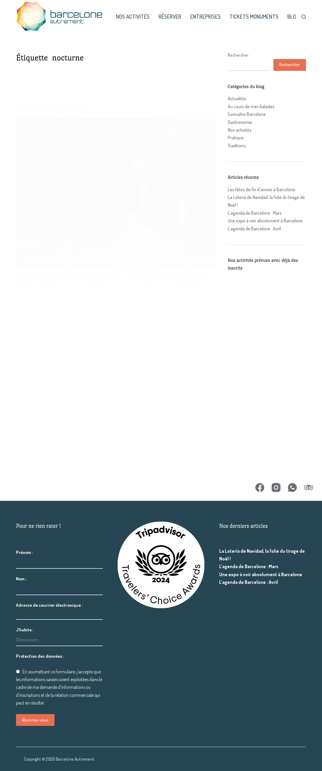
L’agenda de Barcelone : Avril (254, 229)
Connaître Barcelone (247, 114)
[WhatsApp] (292, 487)
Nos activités (133, 16)
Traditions (237, 146)
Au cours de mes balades (251, 106)
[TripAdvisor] (308, 487)
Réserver (169, 16)
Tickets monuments (254, 16)
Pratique (236, 138)
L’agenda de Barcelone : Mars (255, 213)
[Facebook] (259, 487)
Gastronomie (240, 122)
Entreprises (205, 16)
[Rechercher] (304, 17)
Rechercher (238, 55)
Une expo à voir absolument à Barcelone (265, 221)
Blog (293, 16)
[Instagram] (276, 487)
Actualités (237, 98)
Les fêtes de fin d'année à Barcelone (261, 189)
